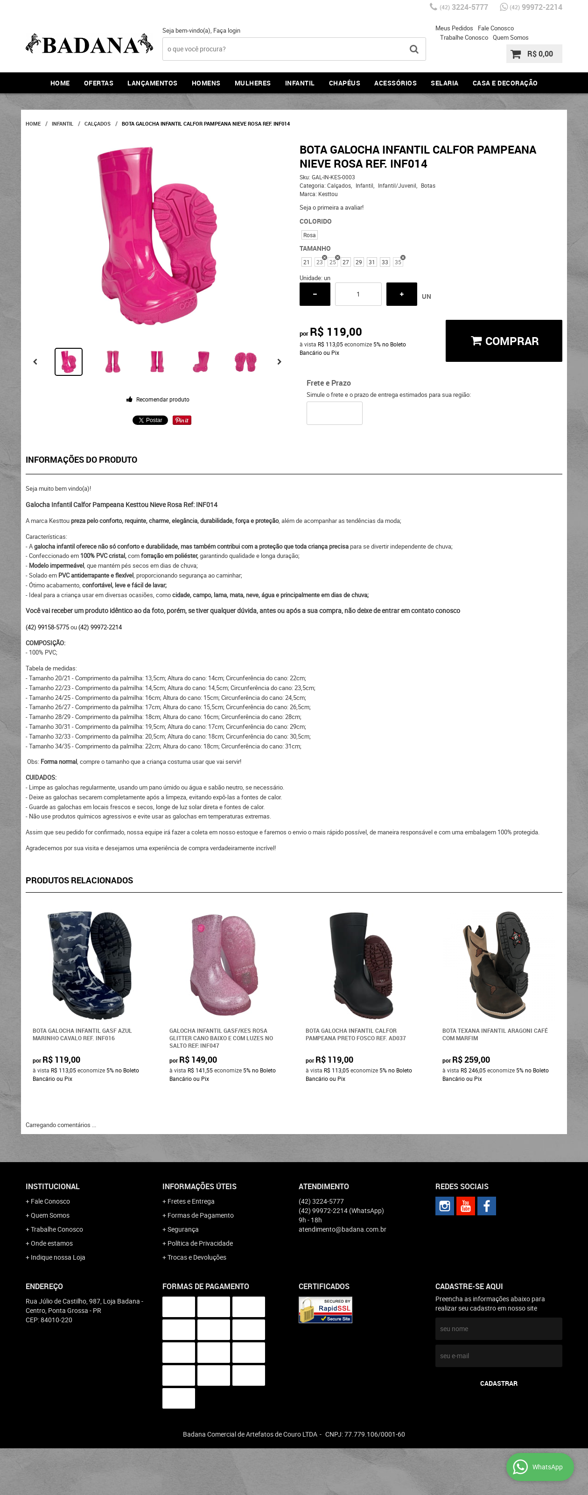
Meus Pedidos (454, 28)
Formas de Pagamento (201, 1215)
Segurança (183, 1229)
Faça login (226, 30)
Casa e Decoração (505, 82)
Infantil (300, 82)
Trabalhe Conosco (464, 37)
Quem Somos (511, 37)
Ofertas (99, 82)
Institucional (53, 1186)
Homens (206, 82)
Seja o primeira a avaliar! (332, 207)
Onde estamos (52, 1243)
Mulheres (253, 82)
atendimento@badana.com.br (342, 1229)
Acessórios (395, 82)
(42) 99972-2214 (100, 627)
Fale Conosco (496, 28)
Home (60, 82)
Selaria (445, 82)
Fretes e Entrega (191, 1201)
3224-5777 (464, 7)
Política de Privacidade (200, 1243)
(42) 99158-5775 (47, 627)
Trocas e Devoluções (197, 1257)
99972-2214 (536, 7)
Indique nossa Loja (58, 1257)
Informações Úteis (199, 1186)
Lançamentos (152, 82)
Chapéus (345, 82)
